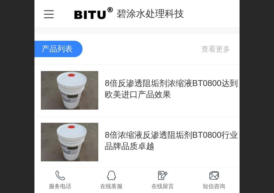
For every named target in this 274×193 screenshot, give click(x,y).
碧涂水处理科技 (150, 13)
